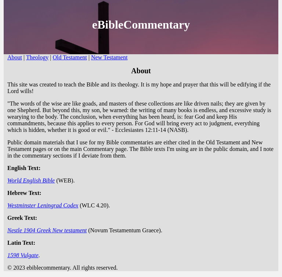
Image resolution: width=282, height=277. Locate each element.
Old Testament (70, 57)
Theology (37, 57)
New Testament (109, 57)
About (14, 57)
